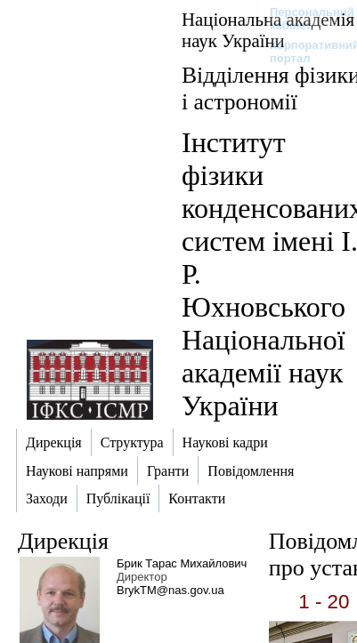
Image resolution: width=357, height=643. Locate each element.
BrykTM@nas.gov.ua (170, 590)
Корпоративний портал (303, 51)
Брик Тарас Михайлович (182, 563)
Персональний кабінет (303, 18)
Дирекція (63, 541)
